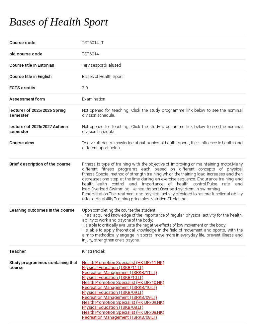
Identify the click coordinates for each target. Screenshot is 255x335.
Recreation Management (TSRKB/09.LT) (119, 297)
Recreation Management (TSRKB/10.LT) (119, 287)
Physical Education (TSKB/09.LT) (112, 292)
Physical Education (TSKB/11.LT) (112, 267)
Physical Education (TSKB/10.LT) (112, 277)
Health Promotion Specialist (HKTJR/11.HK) (123, 262)
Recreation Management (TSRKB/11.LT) (119, 272)
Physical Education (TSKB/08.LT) (112, 307)
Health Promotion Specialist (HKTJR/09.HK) (123, 302)
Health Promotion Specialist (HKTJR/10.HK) (123, 282)
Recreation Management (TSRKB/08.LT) (119, 317)
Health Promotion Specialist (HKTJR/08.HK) (123, 312)
